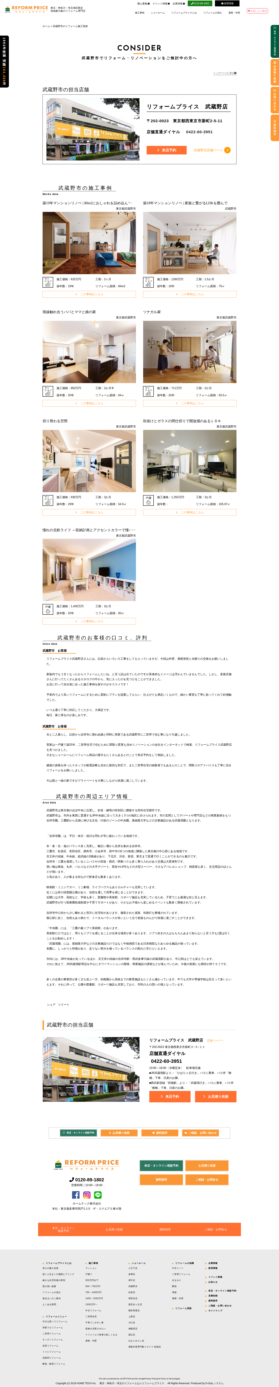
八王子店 (133, 1268)
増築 (174, 1292)
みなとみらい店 (136, 1340)
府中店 (131, 1280)
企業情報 (179, 3)
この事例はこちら (89, 294)
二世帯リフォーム (52, 1333)
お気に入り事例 (259, 11)
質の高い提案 (49, 1286)
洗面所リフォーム (52, 1358)
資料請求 (160, 1132)
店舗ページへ (215, 1040)
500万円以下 (92, 1280)
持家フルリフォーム (53, 1327)
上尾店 (131, 1316)
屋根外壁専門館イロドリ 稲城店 (144, 1347)
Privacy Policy (151, 1379)
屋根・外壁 (234, 13)
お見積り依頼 (215, 1096)
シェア (51, 1004)
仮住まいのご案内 (52, 1298)
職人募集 (143, 3)
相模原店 (133, 1328)
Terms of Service (168, 1379)
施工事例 (139, 13)
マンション (91, 1268)
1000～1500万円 (94, 1298)
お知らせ (213, 1282)
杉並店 (131, 1292)
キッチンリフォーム (53, 1339)
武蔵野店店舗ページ (212, 150)
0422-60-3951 (166, 1061)
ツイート (63, 1004)
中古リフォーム (93, 1310)
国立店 (131, 1334)
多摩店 (131, 1274)
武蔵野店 (133, 1286)
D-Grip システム (214, 1383)
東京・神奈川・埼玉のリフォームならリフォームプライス (132, 1383)
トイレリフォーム (52, 1352)
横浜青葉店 (134, 1310)
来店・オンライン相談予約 (78, 1132)
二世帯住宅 (91, 1316)
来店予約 (166, 150)
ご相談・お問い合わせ (200, 1132)
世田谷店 (133, 1298)
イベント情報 (161, 3)
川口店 (131, 1322)
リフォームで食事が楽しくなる (101, 1334)
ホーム (46, 26)
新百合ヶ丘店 (135, 1304)
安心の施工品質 (51, 1268)
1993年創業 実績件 (4, 61)
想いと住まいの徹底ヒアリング (58, 1274)
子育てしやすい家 (94, 1322)
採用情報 (213, 1268)
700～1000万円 (93, 1292)
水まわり (176, 1280)
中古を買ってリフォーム (55, 1321)
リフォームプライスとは (184, 13)
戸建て (88, 1274)
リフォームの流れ (212, 13)
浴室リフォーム (51, 1345)
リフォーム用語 (183, 1308)
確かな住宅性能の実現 (54, 1280)
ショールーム (158, 13)
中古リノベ (177, 1268)
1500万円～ (91, 1304)
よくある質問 (49, 1304)
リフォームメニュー (56, 1316)
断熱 (174, 1286)
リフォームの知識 (184, 1263)
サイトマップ (215, 1310)
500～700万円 (92, 1286)
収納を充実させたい (95, 1328)
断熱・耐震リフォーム (54, 1364)
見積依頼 (213, 1295)
